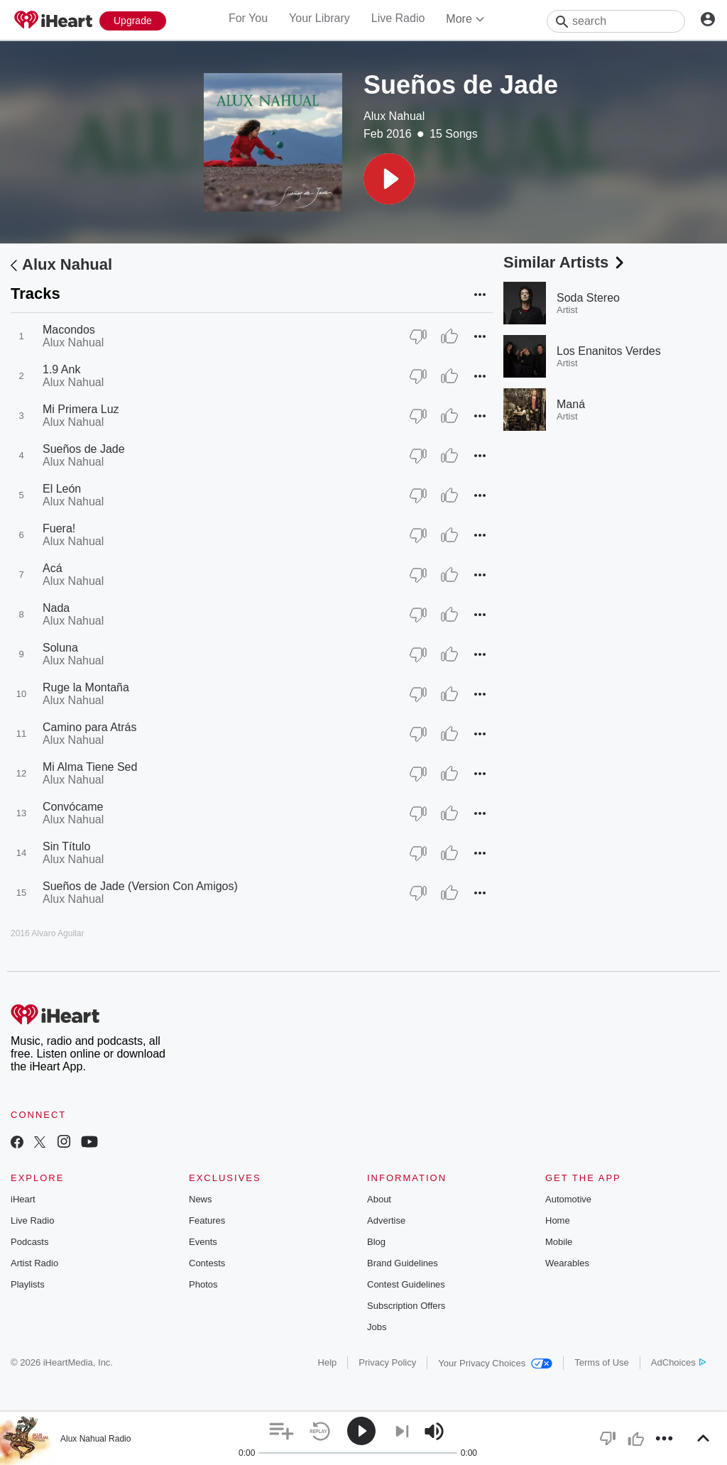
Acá (52, 568)
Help (327, 1362)
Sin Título (66, 846)
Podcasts (29, 1241)
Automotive (568, 1199)
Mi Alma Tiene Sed (90, 767)
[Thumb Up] (449, 336)
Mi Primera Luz (81, 409)
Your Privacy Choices (495, 1363)
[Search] (616, 21)
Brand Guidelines (402, 1263)
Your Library (319, 18)
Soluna (60, 648)
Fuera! (59, 528)
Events (203, 1241)
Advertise (386, 1220)
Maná (571, 404)
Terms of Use (601, 1362)
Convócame (73, 807)
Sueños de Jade (84, 449)
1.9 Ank (61, 369)
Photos (203, 1284)
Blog (376, 1241)
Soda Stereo (588, 298)
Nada (56, 608)
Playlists (28, 1284)
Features (207, 1220)
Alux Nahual (394, 116)
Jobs (376, 1327)
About (379, 1199)
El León (62, 489)
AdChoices (678, 1362)
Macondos (69, 330)
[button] (389, 178)
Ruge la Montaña (86, 687)
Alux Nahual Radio (95, 1439)
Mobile (558, 1241)
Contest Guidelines (406, 1284)
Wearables (567, 1263)
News (200, 1199)
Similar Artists (565, 262)
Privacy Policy (387, 1362)
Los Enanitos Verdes (609, 351)
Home (557, 1220)
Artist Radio (34, 1263)
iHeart (23, 1199)
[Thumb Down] (418, 336)
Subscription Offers (406, 1305)
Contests (207, 1263)
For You (248, 18)
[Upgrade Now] (132, 21)
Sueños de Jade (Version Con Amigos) (140, 886)
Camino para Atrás (90, 727)
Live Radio (398, 18)
